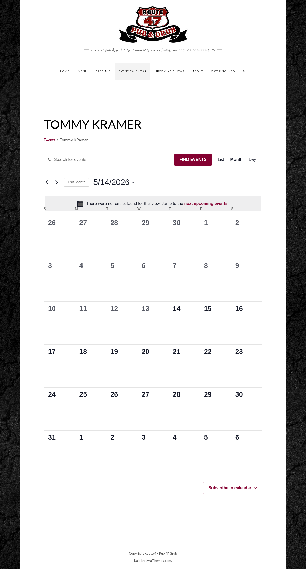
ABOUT (198, 71)
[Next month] (57, 182)
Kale (137, 561)
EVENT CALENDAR (132, 71)
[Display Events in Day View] (252, 159)
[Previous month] (47, 182)
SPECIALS (103, 71)
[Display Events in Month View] (236, 159)
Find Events (193, 159)
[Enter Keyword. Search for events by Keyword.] (109, 159)
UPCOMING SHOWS (169, 71)
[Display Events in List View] (221, 159)
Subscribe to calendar (229, 488)
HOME (64, 71)
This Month (76, 182)
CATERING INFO (223, 71)
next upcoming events (205, 203)
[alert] (153, 203)
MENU (82, 71)
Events (49, 139)
